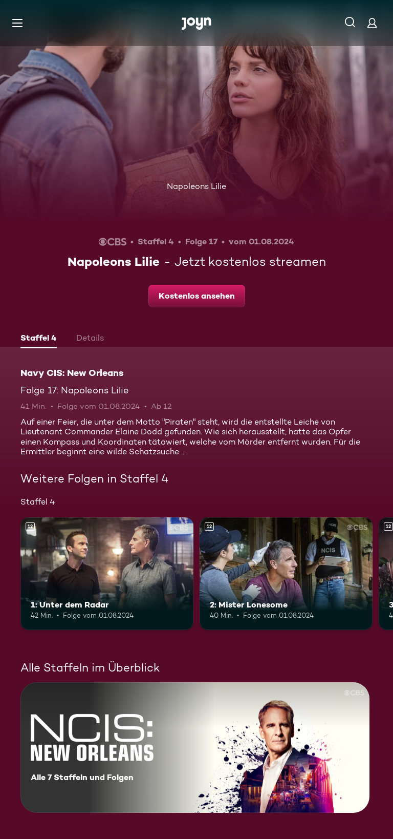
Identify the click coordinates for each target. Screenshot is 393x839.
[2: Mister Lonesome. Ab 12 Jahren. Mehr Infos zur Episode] (286, 573)
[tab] (38, 339)
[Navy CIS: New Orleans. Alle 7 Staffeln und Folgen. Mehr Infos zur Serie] (194, 747)
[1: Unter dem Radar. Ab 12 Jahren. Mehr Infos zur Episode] (106, 573)
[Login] (372, 23)
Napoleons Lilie (196, 186)
